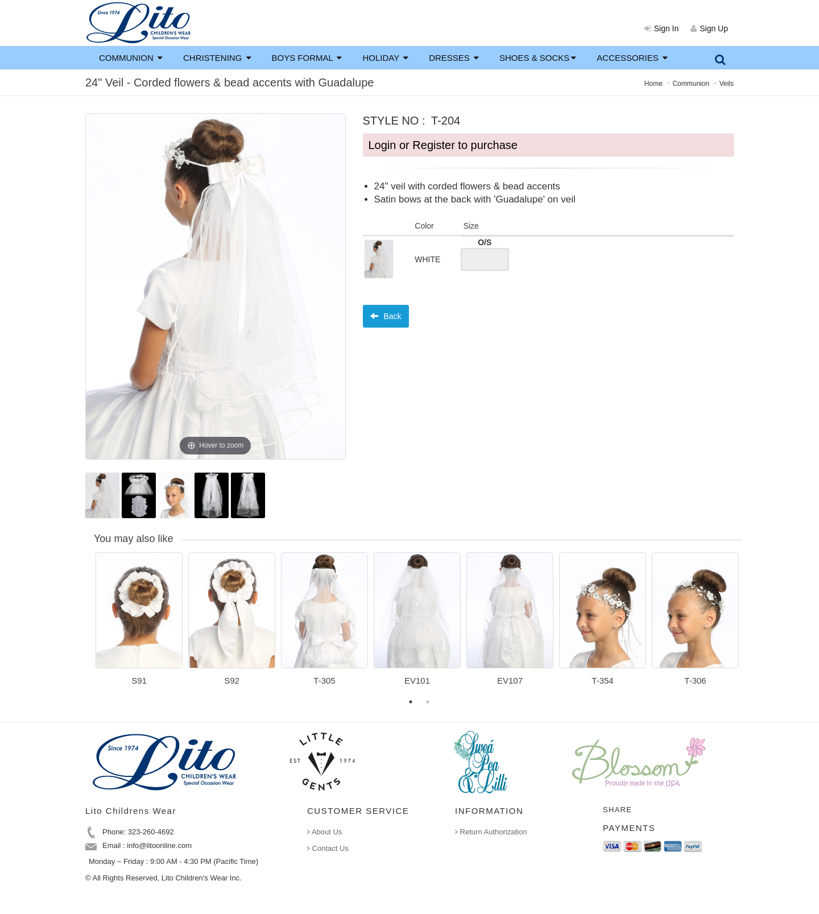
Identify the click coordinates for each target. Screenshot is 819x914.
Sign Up (709, 28)
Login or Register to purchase (443, 145)
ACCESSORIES (632, 57)
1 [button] (410, 702)
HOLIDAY (385, 57)
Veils (726, 84)
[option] (139, 622)
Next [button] (750, 625)
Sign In (661, 28)
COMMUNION (131, 57)
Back (386, 316)
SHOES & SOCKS (537, 57)
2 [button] (427, 702)
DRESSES (454, 57)
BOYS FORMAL (307, 57)
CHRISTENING (217, 57)
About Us (324, 832)
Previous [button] (87, 625)
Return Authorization (491, 832)
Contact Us (328, 848)
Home (653, 84)
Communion (690, 84)
